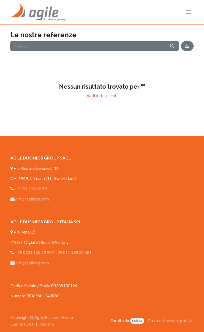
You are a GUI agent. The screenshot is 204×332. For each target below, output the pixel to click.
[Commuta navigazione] (188, 12)
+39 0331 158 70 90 (33, 252)
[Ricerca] (172, 46)
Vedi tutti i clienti (102, 95)
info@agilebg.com (32, 198)
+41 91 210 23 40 (31, 188)
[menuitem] (21, 324)
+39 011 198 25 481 (73, 252)
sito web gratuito (178, 320)
